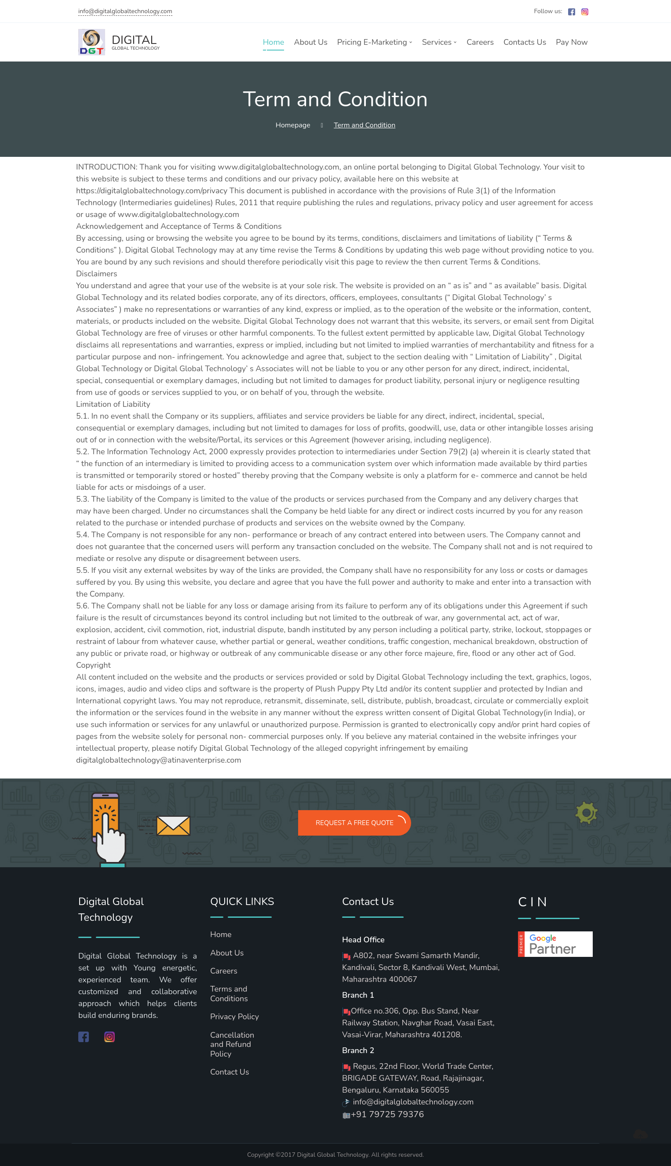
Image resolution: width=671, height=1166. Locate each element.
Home (273, 42)
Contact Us (229, 1072)
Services (439, 42)
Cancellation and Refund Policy (232, 1044)
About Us (310, 42)
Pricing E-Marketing (374, 42)
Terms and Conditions (229, 994)
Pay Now (572, 42)
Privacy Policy (234, 1016)
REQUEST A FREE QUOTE (361, 821)
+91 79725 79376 (387, 1114)
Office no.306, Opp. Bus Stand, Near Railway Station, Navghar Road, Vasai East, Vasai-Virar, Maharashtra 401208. (418, 1023)
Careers (480, 42)
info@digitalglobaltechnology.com (125, 11)
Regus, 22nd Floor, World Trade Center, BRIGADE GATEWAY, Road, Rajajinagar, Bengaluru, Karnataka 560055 (417, 1078)
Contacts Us (524, 42)
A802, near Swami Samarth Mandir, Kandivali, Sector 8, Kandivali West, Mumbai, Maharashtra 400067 (421, 967)
